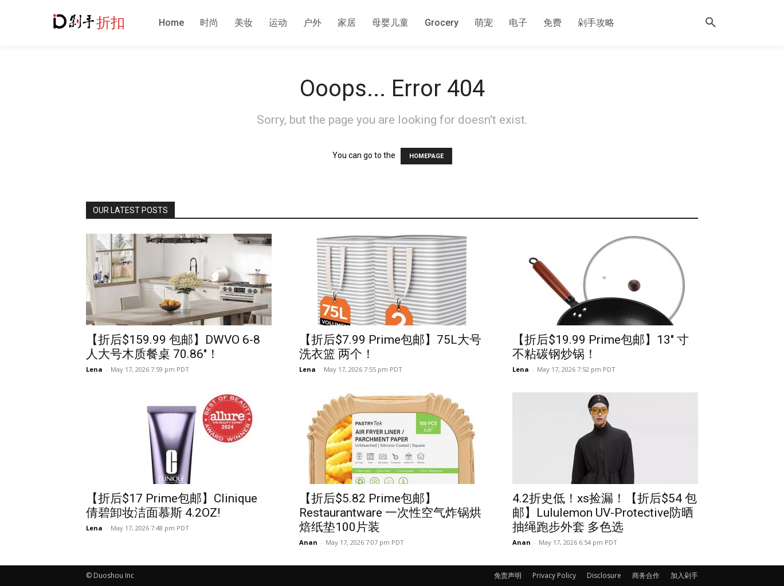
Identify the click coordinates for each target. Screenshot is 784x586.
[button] (711, 23)
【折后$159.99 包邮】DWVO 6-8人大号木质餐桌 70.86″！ (173, 347)
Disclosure (604, 575)
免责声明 (508, 575)
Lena (94, 369)
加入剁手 (684, 575)
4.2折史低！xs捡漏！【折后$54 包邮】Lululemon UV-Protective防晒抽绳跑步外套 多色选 (604, 512)
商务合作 (646, 575)
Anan (308, 542)
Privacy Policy (554, 575)
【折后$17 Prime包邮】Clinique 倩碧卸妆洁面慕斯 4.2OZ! (171, 505)
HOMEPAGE (426, 156)
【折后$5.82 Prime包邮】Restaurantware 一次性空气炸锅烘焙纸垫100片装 (390, 512)
